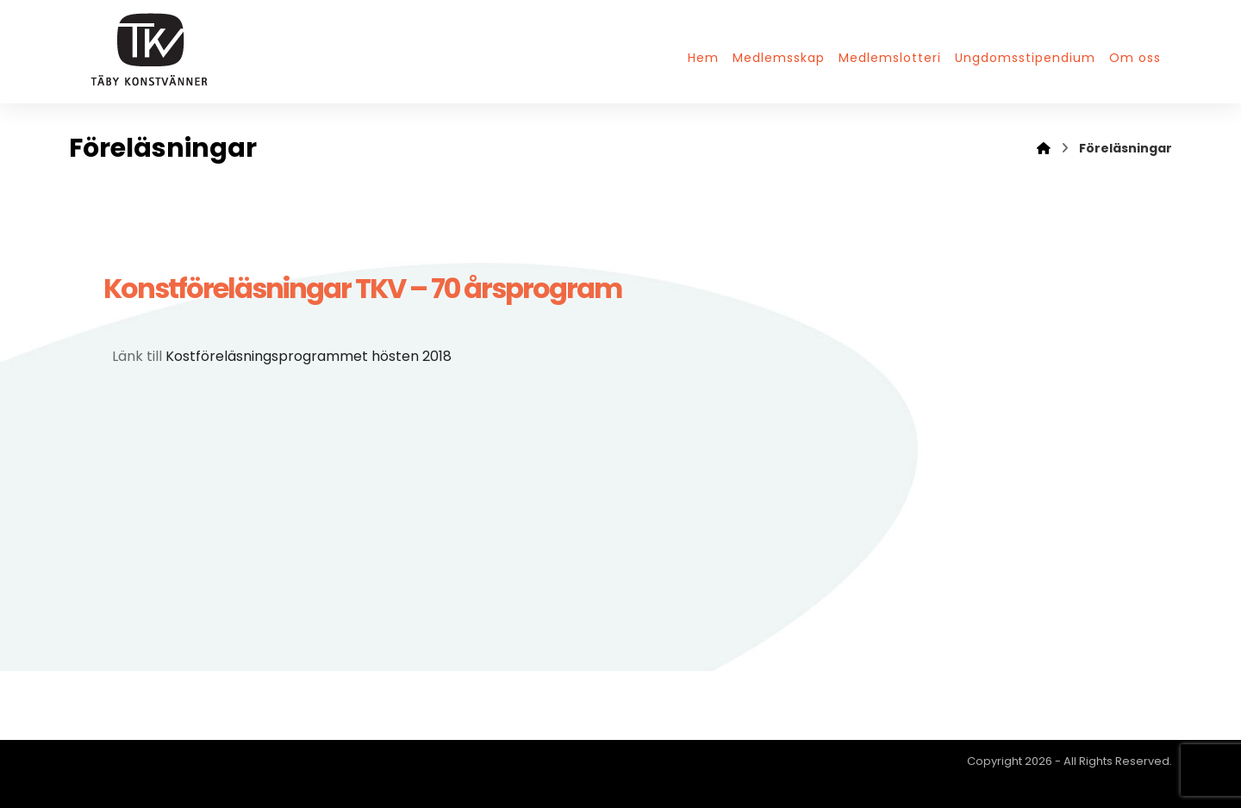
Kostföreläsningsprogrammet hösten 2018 (308, 356)
